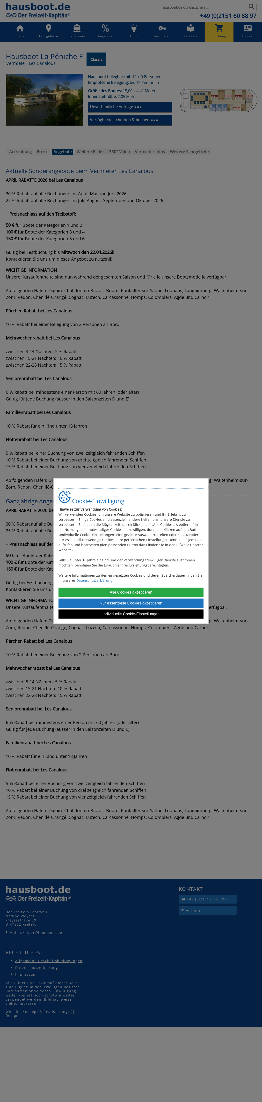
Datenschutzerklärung (94, 580)
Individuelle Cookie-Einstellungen (131, 614)
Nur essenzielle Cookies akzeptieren (131, 603)
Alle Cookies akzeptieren (131, 592)
